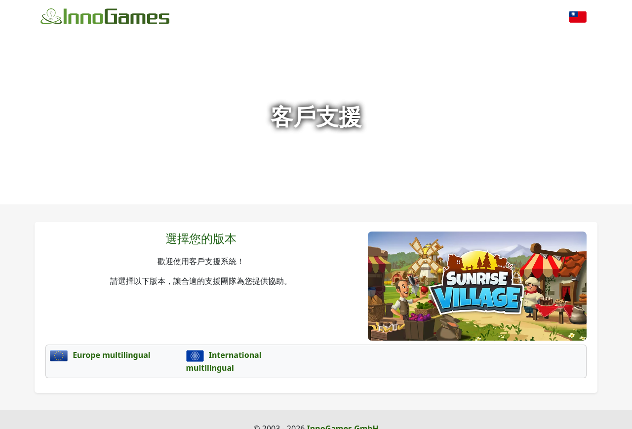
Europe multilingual (100, 355)
